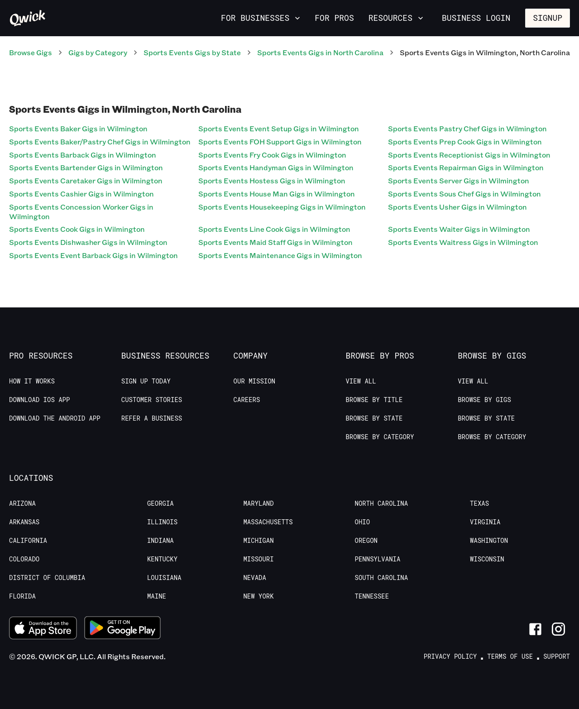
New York (258, 596)
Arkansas (24, 522)
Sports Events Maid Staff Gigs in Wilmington (275, 242)
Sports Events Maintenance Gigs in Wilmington (280, 255)
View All (360, 381)
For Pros (334, 17)
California (28, 541)
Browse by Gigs (484, 400)
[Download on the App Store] (43, 629)
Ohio (362, 522)
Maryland (258, 503)
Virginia (485, 522)
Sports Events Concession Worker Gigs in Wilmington (81, 211)
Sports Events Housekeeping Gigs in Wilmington (282, 206)
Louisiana (164, 578)
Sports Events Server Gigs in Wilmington (458, 180)
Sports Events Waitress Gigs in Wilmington (463, 242)
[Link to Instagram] (558, 629)
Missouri (258, 559)
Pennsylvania (378, 559)
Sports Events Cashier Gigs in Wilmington (81, 193)
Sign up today (146, 381)
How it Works (32, 381)
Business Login (476, 17)
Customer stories (151, 400)
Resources (396, 17)
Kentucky (162, 559)
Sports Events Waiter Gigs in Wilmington (459, 229)
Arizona (22, 503)
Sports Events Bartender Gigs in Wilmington (86, 167)
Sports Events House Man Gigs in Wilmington (276, 193)
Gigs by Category (97, 52)
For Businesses (261, 17)
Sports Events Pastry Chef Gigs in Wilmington (467, 128)
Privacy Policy (450, 656)
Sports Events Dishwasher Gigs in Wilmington (88, 242)
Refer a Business (151, 418)
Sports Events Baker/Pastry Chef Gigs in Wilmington (100, 141)
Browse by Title (373, 400)
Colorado (24, 559)
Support (556, 656)
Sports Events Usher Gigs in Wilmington (457, 206)
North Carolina (381, 503)
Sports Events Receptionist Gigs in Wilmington (469, 154)
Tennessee (372, 596)
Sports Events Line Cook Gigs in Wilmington (274, 229)
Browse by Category (379, 437)
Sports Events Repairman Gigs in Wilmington (466, 167)
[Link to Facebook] (535, 629)
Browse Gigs (30, 52)
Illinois (162, 522)
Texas (479, 503)
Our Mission (254, 381)
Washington (489, 541)
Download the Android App (54, 418)
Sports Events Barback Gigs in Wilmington (82, 154)
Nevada (254, 578)
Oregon (366, 541)
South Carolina (381, 578)
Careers (247, 400)
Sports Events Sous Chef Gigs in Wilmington (464, 193)
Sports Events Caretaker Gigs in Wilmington (86, 180)
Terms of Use (510, 656)
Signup (547, 17)
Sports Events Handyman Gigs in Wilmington (276, 167)
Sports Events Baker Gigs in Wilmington (78, 128)
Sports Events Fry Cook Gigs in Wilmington (272, 154)
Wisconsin (487, 559)
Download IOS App (39, 400)
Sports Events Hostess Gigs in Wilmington (271, 180)
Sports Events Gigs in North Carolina (320, 52)
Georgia (160, 503)
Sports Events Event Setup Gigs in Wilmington (278, 128)
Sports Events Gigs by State (192, 52)
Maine (156, 596)
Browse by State (373, 418)
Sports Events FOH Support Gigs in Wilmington (280, 141)
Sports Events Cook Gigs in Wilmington (77, 229)
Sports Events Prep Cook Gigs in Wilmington (465, 141)
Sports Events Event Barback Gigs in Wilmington (93, 255)
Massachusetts (267, 522)
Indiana (160, 541)
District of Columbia (47, 578)
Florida (22, 596)
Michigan (258, 541)
